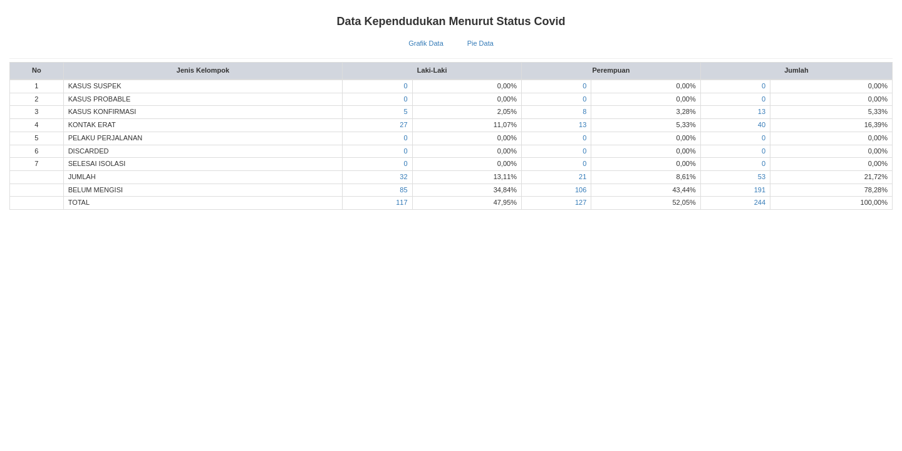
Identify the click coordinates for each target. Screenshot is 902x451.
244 (759, 202)
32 (403, 176)
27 (403, 124)
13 (761, 111)
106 (580, 190)
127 (580, 202)
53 (761, 176)
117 (401, 202)
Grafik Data (426, 43)
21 (582, 176)
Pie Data (480, 43)
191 (759, 190)
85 (403, 190)
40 (761, 124)
